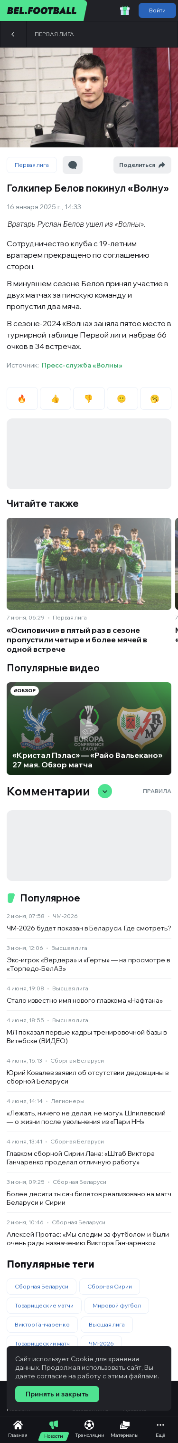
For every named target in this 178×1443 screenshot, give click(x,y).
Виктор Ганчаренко (42, 1324)
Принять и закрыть (57, 1394)
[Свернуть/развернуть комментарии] (105, 791)
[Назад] (13, 34)
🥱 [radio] (155, 398)
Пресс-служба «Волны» (82, 365)
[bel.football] (44, 10)
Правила (157, 790)
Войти (157, 10)
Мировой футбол (117, 1305)
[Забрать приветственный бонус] (125, 10)
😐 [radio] (122, 398)
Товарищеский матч (42, 1343)
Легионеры (67, 1100)
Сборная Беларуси (77, 1060)
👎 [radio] (89, 398)
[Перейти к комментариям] (73, 165)
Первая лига (54, 34)
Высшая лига (69, 947)
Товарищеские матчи (44, 1305)
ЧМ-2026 (65, 916)
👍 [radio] (55, 398)
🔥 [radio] (22, 398)
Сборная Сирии (109, 1286)
